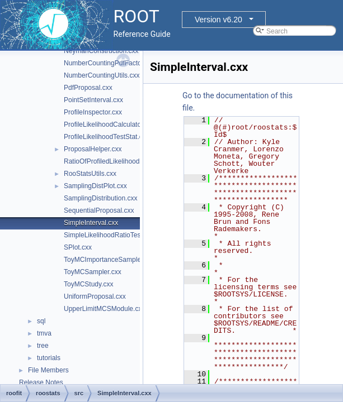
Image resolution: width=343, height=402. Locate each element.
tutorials (48, 358)
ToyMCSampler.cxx (92, 272)
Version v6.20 (218, 19)
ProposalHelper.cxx (92, 149)
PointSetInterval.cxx (93, 100)
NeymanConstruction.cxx (101, 51)
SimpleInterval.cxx (91, 223)
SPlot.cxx (78, 247)
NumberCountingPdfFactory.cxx (111, 63)
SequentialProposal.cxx (99, 210)
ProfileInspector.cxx (93, 112)
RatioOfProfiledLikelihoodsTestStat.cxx (121, 161)
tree (43, 346)
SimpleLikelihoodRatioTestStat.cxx (115, 235)
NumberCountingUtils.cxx (101, 75)
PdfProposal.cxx (88, 88)
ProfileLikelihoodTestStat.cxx (106, 137)
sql (41, 321)
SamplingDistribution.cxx (100, 198)
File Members (48, 370)
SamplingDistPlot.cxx (95, 186)
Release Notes (41, 382)
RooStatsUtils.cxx (90, 174)
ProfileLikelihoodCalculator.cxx (109, 124)
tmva (44, 333)
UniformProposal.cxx (95, 296)
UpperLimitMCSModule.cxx (104, 309)
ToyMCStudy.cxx (88, 284)
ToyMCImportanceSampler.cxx (109, 260)
